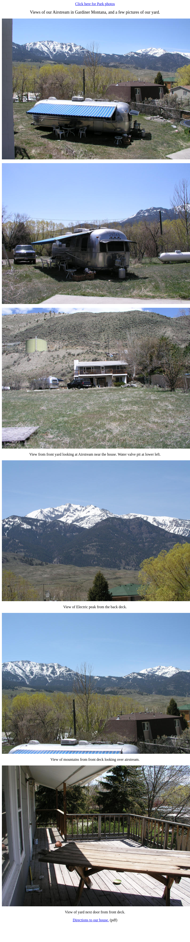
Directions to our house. (91, 920)
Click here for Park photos (95, 4)
